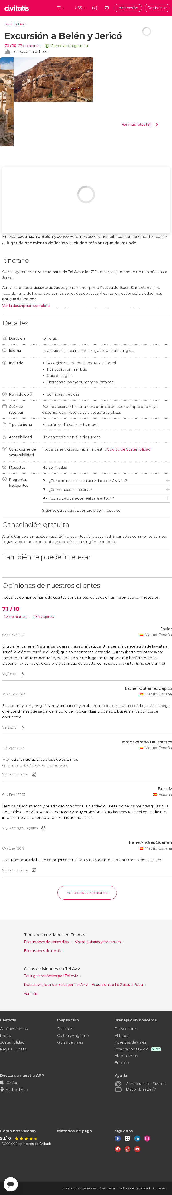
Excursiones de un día (43, 951)
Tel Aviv (20, 24)
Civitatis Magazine (73, 1036)
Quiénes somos (14, 1029)
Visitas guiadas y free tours (98, 942)
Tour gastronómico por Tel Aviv (51, 976)
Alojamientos (126, 1056)
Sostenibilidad (12, 1042)
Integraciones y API (132, 1049)
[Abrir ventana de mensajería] (11, 1184)
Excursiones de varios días (46, 942)
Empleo (122, 1063)
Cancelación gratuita (69, 46)
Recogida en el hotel (30, 51)
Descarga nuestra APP (22, 1075)
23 (20, 46)
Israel (8, 24)
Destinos (65, 1029)
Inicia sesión (127, 8)
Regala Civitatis (13, 1049)
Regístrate (157, 8)
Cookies (159, 1188)
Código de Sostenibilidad (128, 449)
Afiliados (122, 1036)
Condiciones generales (79, 1188)
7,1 (10, 46)
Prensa (6, 1036)
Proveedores (126, 1029)
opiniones (31, 46)
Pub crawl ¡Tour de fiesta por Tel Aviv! (56, 985)
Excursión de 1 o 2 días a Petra (118, 985)
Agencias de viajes (130, 1042)
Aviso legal (107, 1188)
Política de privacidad (134, 1188)
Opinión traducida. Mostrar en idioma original (35, 765)
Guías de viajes (70, 1042)
